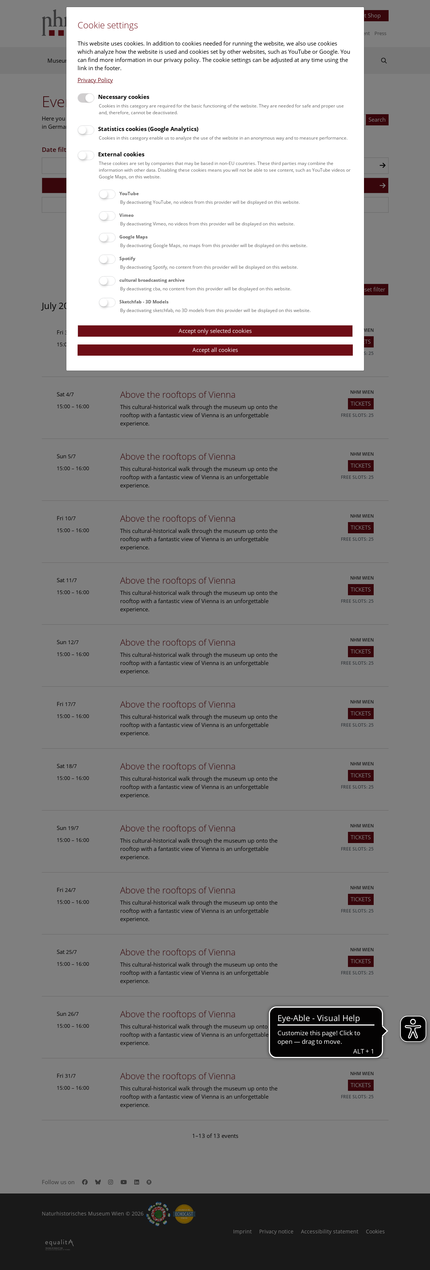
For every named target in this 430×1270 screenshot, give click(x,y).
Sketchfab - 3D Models (144, 302)
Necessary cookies (123, 96)
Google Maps (133, 237)
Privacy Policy (95, 80)
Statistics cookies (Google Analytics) (148, 128)
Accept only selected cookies (215, 330)
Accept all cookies (215, 349)
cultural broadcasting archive (152, 280)
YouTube (129, 193)
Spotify (127, 258)
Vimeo (126, 215)
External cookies (121, 154)
